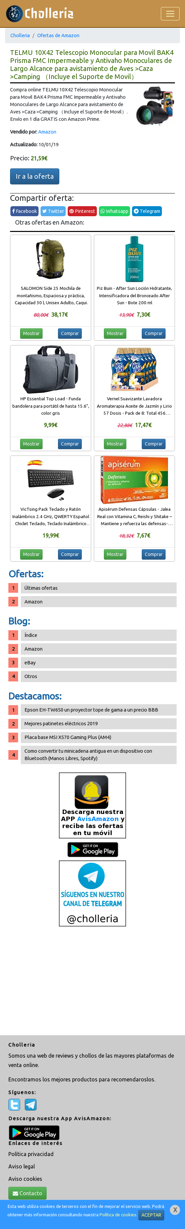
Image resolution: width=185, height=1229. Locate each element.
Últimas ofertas (41, 588)
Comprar (70, 333)
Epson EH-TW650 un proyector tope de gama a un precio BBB (91, 710)
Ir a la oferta (35, 176)
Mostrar (31, 333)
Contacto (27, 1193)
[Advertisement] (92, 982)
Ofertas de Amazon (58, 35)
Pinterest (82, 211)
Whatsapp (114, 211)
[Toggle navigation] (170, 13)
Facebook (24, 211)
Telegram (147, 211)
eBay (30, 662)
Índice (30, 635)
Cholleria (20, 35)
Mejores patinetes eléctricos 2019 (61, 723)
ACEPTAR (151, 1215)
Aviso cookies (25, 1179)
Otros (30, 676)
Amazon (47, 132)
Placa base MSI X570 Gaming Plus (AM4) (67, 737)
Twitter (53, 211)
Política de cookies (118, 1214)
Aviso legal (21, 1166)
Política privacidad (31, 1154)
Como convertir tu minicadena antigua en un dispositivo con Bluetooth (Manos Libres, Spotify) (88, 754)
